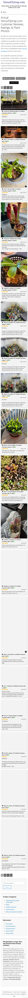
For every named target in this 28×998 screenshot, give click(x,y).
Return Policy (9, 933)
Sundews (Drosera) (11, 907)
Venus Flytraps (10, 909)
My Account (9, 924)
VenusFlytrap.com (14, 2)
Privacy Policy (10, 931)
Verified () (21, 78)
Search (7, 887)
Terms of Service (10, 928)
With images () (9, 78)
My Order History (11, 926)
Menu (4, 12)
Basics (7, 904)
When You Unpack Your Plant (14, 912)
